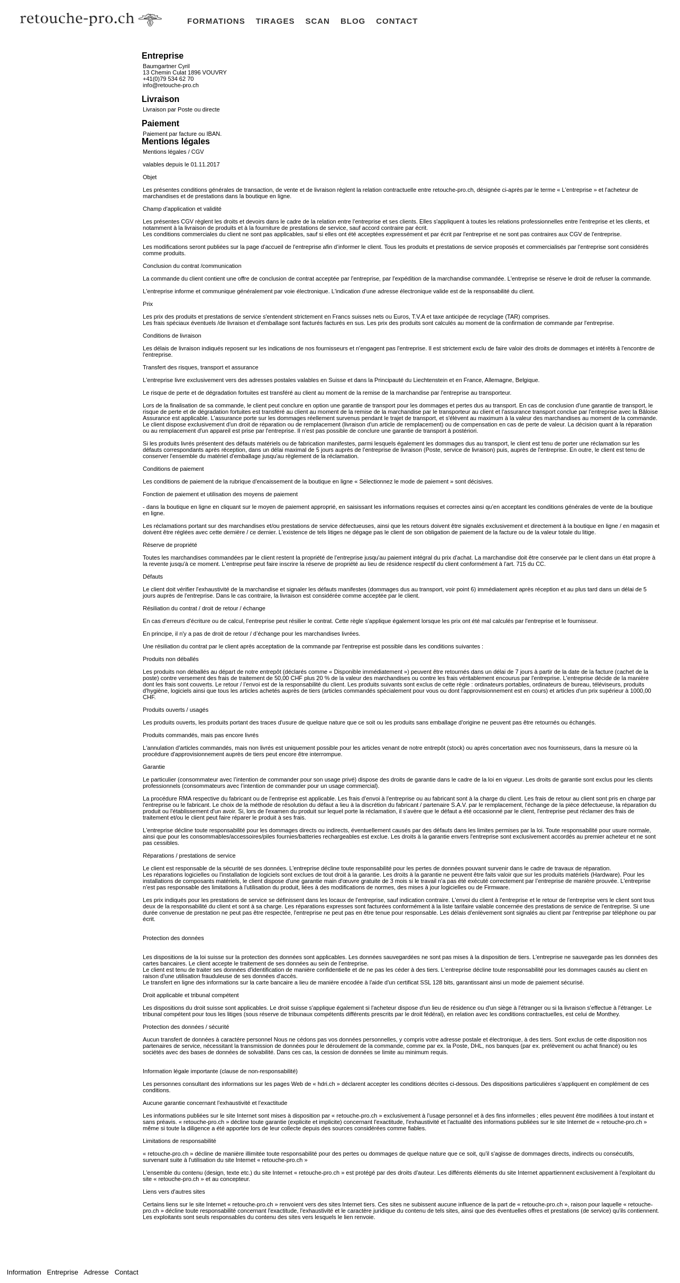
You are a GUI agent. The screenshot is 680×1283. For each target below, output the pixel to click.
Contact (125, 1272)
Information (25, 1272)
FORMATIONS (216, 20)
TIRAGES (275, 20)
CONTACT (397, 20)
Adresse (96, 1272)
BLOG (353, 20)
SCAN (317, 20)
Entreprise (62, 1272)
